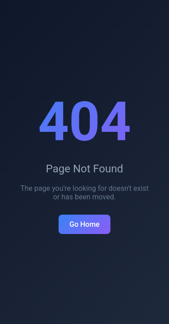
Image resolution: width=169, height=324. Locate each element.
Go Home (84, 224)
